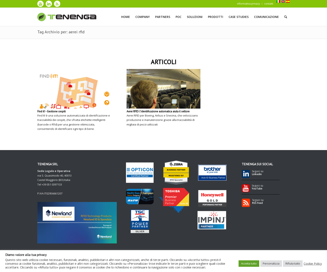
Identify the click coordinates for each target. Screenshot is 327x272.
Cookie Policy (313, 263)
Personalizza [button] (271, 263)
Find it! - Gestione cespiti (51, 111)
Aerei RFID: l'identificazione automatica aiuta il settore (158, 111)
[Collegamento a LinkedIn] (49, 4)
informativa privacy (248, 3)
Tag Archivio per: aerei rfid (61, 32)
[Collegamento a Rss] (57, 4)
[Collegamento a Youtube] (40, 4)
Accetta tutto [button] (249, 263)
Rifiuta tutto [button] (292, 263)
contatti (268, 3)
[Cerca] (286, 17)
